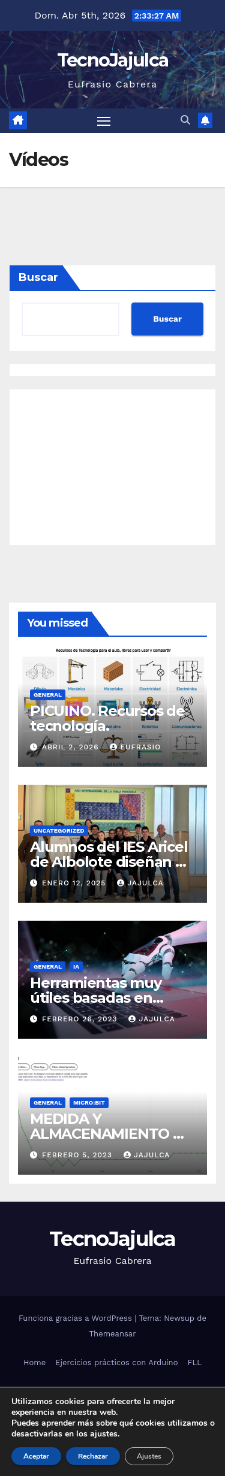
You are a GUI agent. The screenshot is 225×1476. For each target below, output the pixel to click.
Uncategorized (59, 830)
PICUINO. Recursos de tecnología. (107, 718)
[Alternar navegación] (104, 121)
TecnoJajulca (113, 60)
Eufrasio (135, 747)
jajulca (140, 883)
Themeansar (112, 1333)
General (48, 694)
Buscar (38, 277)
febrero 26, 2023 (81, 1019)
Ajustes (149, 1456)
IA (76, 966)
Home (34, 1362)
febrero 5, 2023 (78, 1155)
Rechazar (93, 1456)
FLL (194, 1362)
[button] (185, 120)
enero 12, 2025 (75, 883)
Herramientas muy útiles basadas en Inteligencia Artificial (102, 997)
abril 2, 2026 (71, 747)
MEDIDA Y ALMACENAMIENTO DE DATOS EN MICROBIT (111, 1133)
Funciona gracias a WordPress (76, 1318)
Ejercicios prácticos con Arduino (116, 1362)
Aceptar (36, 1456)
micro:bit (89, 1102)
